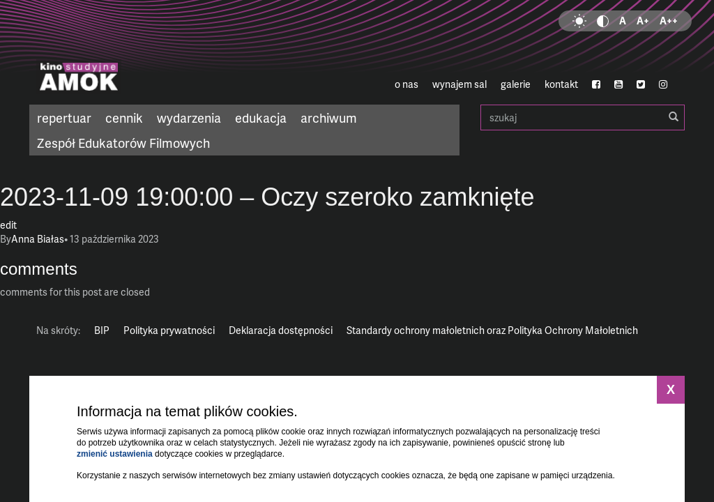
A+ (643, 20)
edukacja (261, 117)
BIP (101, 330)
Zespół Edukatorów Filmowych (123, 142)
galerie (516, 84)
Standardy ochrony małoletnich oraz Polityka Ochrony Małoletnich (492, 330)
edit (8, 224)
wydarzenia (189, 117)
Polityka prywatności (169, 330)
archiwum (329, 117)
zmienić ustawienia (115, 454)
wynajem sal (459, 84)
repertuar (64, 117)
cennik (124, 117)
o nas (406, 84)
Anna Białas (37, 238)
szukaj (582, 117)
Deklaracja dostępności (281, 330)
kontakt (561, 84)
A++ (669, 20)
